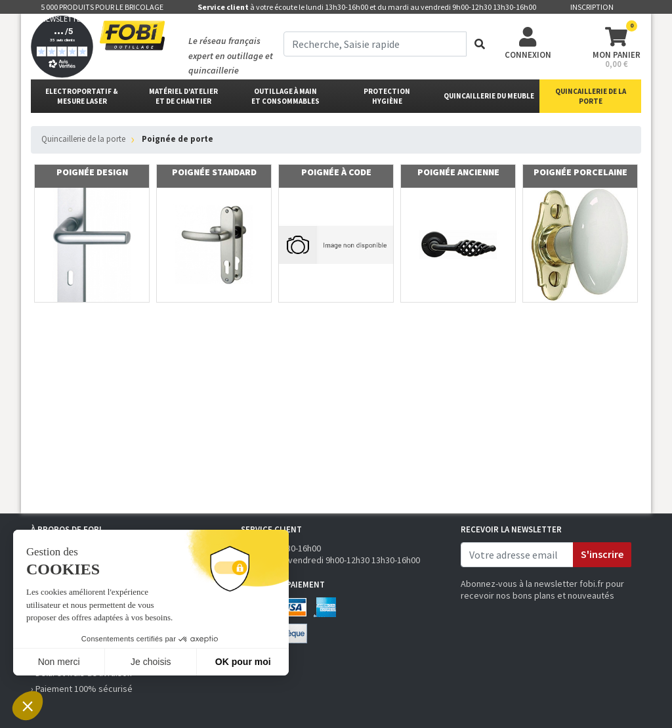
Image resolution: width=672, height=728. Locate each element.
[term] (375, 44)
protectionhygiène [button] (387, 96)
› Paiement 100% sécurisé (82, 689)
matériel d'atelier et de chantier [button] (183, 96)
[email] (517, 554)
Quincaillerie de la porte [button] (590, 96)
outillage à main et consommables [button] (285, 96)
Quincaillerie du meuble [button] (489, 95)
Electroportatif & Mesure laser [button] (81, 96)
